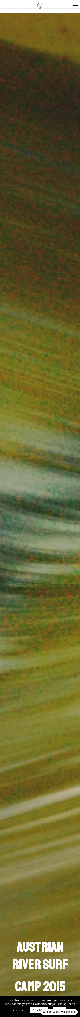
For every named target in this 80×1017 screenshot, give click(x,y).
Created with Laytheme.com (59, 1011)
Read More (39, 1010)
